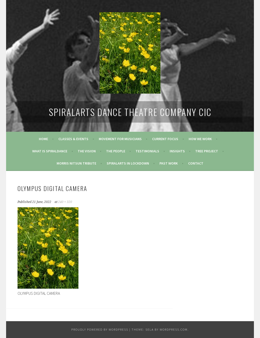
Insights (177, 151)
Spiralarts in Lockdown (128, 163)
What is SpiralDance (49, 151)
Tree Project (206, 151)
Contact (195, 163)
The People (115, 151)
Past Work (168, 163)
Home (43, 139)
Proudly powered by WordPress (99, 329)
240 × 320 (65, 202)
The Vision (87, 151)
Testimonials (147, 151)
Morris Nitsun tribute (76, 163)
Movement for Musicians (120, 139)
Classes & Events (73, 139)
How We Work (200, 139)
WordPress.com (174, 329)
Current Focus (165, 139)
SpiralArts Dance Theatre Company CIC (130, 112)
